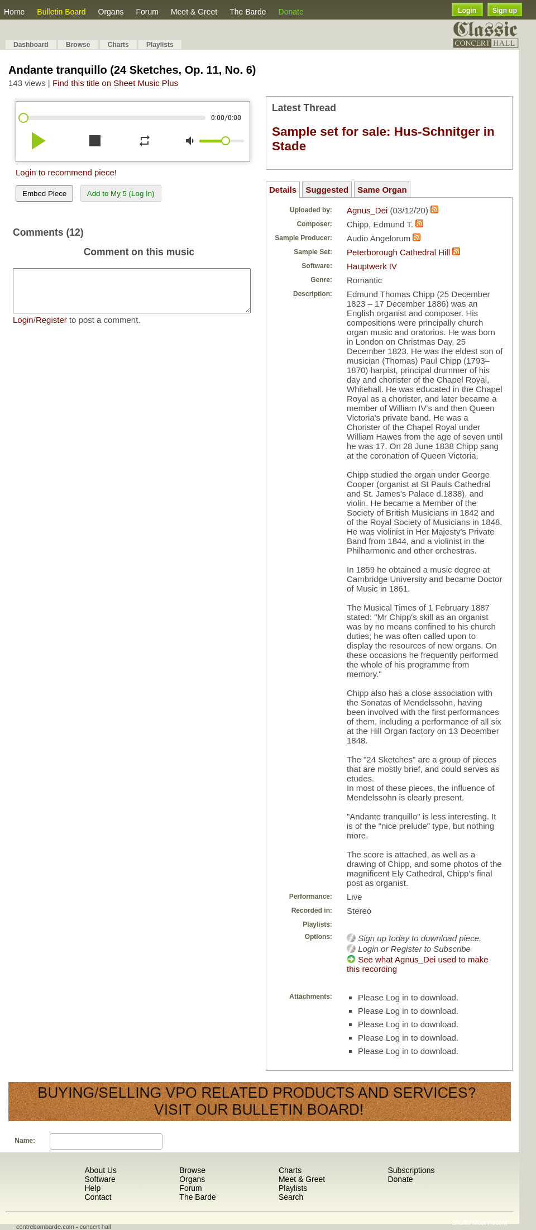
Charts (118, 45)
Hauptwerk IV (372, 266)
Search (291, 1197)
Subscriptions (410, 1170)
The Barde (247, 11)
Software (99, 1179)
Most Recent (489, 1222)
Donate (291, 11)
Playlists (160, 45)
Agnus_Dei (367, 210)
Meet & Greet (194, 11)
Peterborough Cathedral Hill (398, 252)
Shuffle (461, 1222)
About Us (100, 1170)
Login (467, 11)
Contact (97, 1197)
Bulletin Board (61, 11)
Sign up (504, 11)
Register (51, 328)
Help (92, 1188)
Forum (147, 11)
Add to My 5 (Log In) (121, 193)
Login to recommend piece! (66, 172)
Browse (78, 45)
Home (14, 11)
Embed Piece (44, 193)
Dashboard (31, 45)
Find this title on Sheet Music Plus (115, 83)
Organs (111, 11)
